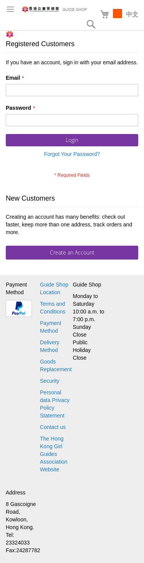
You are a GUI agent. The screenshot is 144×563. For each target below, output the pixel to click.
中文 (132, 14)
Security (50, 381)
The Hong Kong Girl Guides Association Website (54, 454)
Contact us (53, 427)
